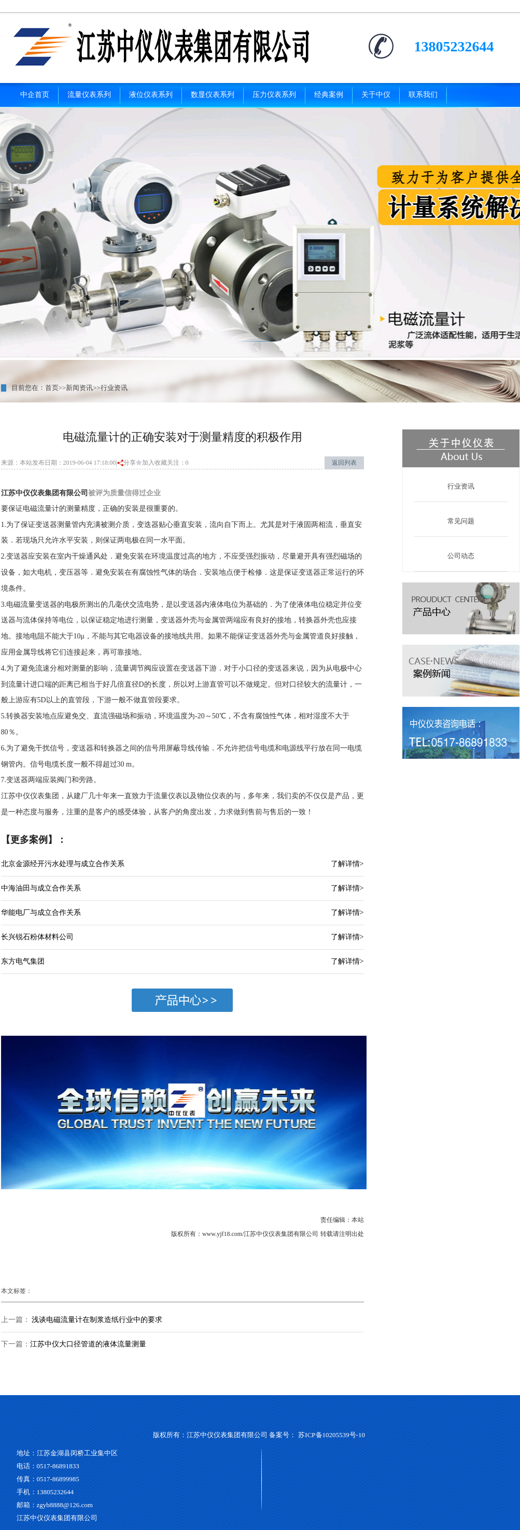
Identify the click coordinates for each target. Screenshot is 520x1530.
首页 (52, 388)
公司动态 (460, 556)
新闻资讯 (79, 388)
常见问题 (460, 521)
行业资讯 (114, 388)
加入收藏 (151, 462)
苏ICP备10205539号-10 (331, 1435)
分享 (126, 462)
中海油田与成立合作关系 (41, 888)
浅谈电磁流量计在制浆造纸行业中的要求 (96, 1320)
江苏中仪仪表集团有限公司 (44, 493)
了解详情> (347, 864)
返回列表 (344, 462)
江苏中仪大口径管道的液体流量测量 (88, 1344)
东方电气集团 (23, 961)
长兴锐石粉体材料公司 (37, 937)
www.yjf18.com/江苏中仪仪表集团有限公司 (260, 1233)
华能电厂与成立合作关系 (41, 912)
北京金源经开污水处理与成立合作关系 (62, 864)
